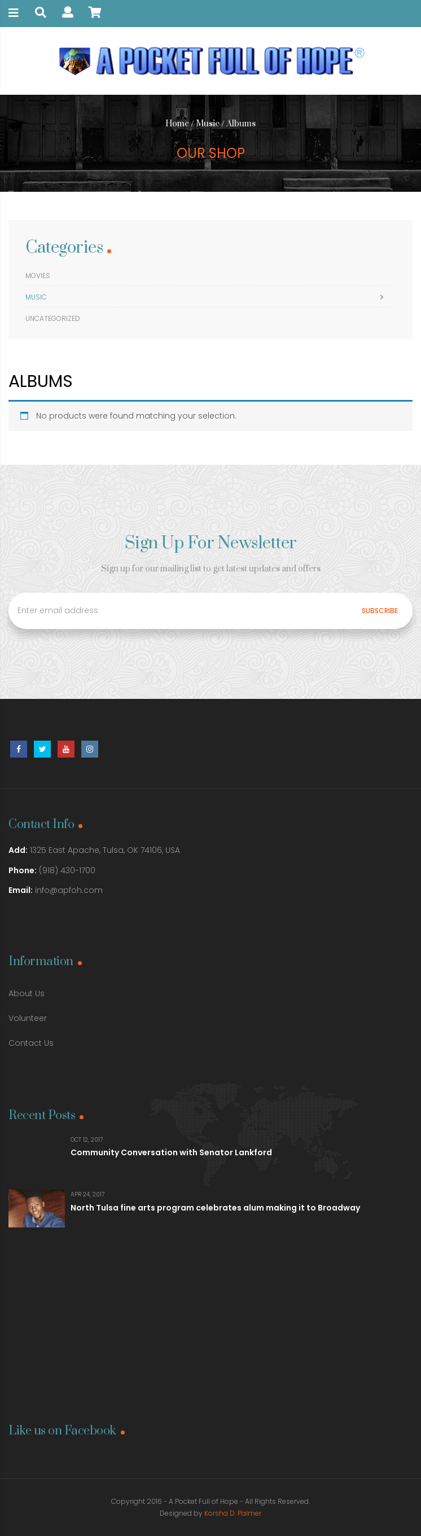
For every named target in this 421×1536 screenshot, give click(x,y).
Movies (37, 275)
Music (208, 123)
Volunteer (27, 1018)
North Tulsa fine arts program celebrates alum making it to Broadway (215, 1207)
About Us (26, 993)
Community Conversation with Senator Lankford (171, 1152)
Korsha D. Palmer (232, 1513)
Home (177, 123)
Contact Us (31, 1043)
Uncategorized (52, 318)
